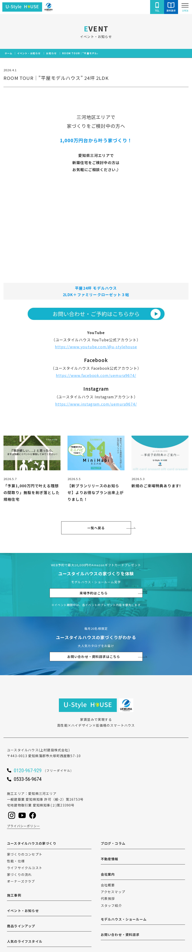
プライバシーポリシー (23, 826)
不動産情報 (109, 859)
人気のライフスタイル (24, 941)
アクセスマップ (113, 891)
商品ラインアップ (21, 926)
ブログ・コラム (113, 843)
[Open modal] (185, 7)
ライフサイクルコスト (24, 867)
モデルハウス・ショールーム (124, 919)
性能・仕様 (16, 861)
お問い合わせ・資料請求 (120, 934)
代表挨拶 (108, 898)
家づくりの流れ (19, 874)
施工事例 (14, 895)
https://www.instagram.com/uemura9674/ (96, 404)
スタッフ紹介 (111, 905)
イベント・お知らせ (23, 910)
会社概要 (108, 885)
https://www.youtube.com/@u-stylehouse (96, 346)
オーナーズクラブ (21, 881)
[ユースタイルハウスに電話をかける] (157, 7)
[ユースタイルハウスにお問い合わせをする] (171, 7)
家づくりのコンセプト (24, 854)
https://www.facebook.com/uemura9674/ (96, 375)
